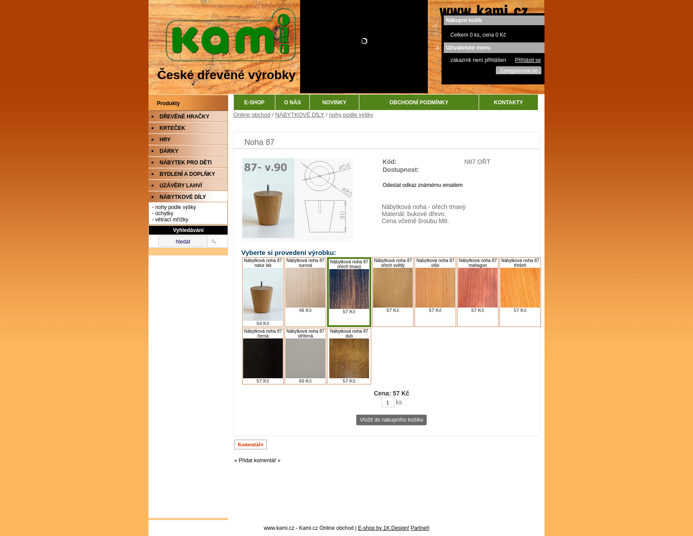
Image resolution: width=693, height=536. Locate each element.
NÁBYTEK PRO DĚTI (186, 163)
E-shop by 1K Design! (383, 528)
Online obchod (251, 114)
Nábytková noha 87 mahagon (478, 263)
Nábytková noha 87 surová (305, 263)
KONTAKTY (508, 102)
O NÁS (292, 102)
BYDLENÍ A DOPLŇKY (187, 174)
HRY (165, 140)
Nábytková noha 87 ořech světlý (393, 263)
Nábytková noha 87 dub (349, 333)
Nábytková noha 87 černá (263, 333)
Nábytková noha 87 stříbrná (305, 333)
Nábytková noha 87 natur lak (263, 263)
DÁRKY (169, 151)
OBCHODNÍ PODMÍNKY (418, 102)
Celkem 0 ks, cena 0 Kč (478, 35)
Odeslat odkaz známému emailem (423, 185)
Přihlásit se (528, 60)
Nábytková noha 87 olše (435, 263)
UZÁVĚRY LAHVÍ (181, 185)
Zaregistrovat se (518, 71)
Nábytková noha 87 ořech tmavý (349, 264)
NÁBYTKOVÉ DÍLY (183, 197)
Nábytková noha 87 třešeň (520, 263)
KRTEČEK (172, 128)
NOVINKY (334, 102)
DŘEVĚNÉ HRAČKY (184, 117)
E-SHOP (254, 102)
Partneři (420, 528)
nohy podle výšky (351, 114)
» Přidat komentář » (257, 460)
